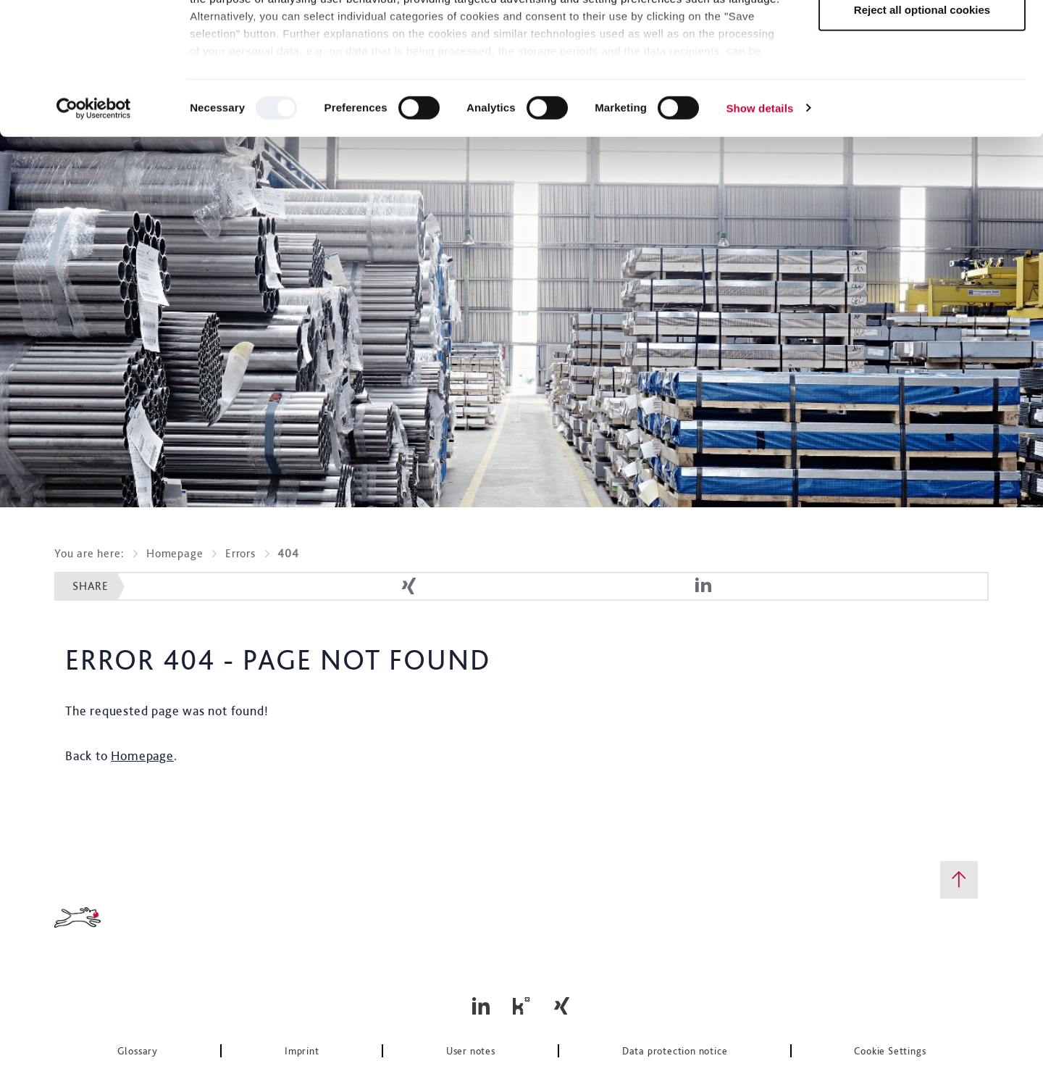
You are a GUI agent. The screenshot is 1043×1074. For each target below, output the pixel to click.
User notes (470, 1051)
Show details (759, 231)
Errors (240, 553)
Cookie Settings (890, 1051)
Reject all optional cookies (922, 133)
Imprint (302, 1051)
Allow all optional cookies (921, 38)
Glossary (137, 1051)
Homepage (174, 553)
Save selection (922, 86)
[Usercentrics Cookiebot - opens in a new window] (93, 232)
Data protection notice (675, 1051)
